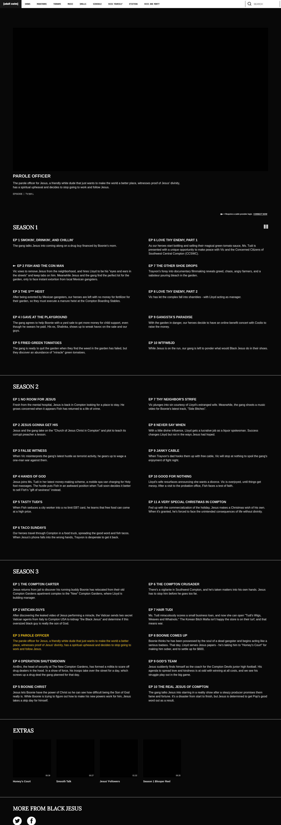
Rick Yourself (115, 4)
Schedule (97, 4)
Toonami (57, 4)
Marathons (42, 4)
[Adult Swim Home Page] (11, 4)
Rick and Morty (151, 4)
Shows (27, 4)
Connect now (260, 214)
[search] (275, 4)
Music (70, 4)
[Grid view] (266, 226)
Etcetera (133, 4)
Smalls (83, 4)
